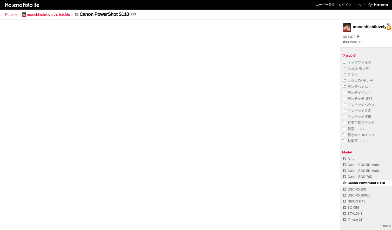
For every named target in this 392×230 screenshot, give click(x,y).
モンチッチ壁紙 (357, 117)
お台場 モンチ (356, 68)
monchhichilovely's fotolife (46, 14)
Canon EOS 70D (357, 177)
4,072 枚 (351, 37)
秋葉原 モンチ (356, 141)
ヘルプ (360, 4)
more (385, 225)
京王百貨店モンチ (359, 123)
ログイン (345, 4)
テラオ (350, 74)
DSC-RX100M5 (356, 195)
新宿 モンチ (354, 129)
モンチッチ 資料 (357, 98)
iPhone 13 (352, 42)
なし (348, 158)
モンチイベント (357, 92)
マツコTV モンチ (358, 81)
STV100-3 (353, 213)
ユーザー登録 (325, 4)
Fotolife (11, 14)
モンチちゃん (355, 87)
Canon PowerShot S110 (364, 183)
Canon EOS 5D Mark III (362, 171)
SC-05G (351, 207)
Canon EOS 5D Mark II (362, 165)
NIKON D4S (354, 201)
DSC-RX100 (354, 189)
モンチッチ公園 (357, 111)
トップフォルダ (357, 62)
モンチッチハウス (359, 105)
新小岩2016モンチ (359, 135)
